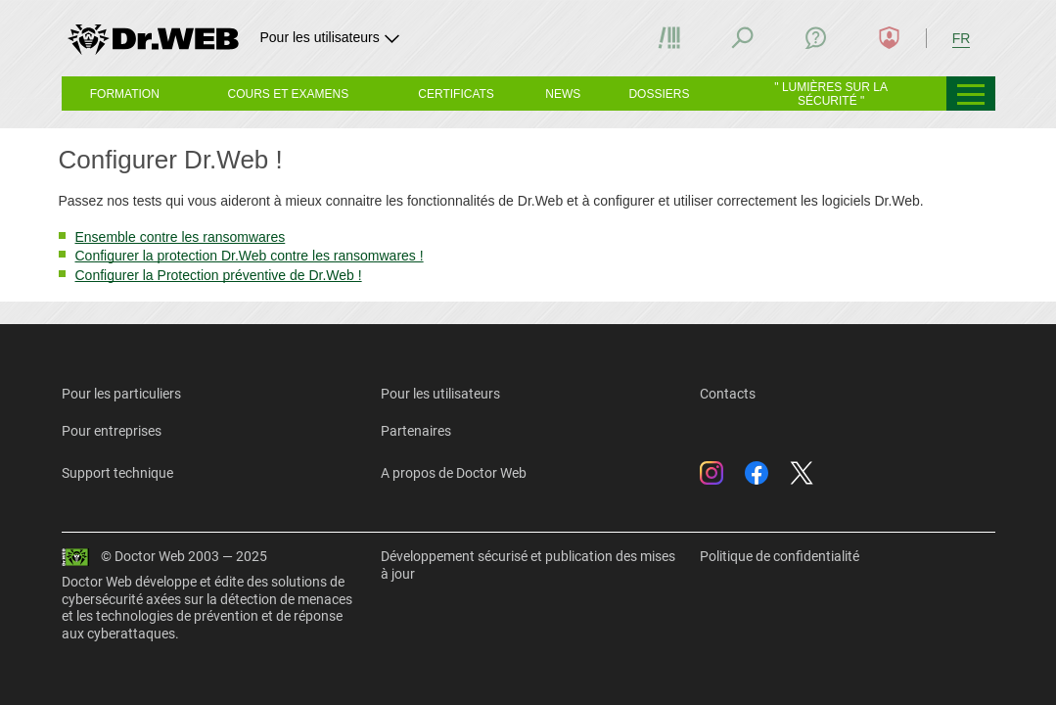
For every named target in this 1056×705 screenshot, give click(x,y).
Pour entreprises (111, 431)
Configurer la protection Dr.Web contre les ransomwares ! (249, 255)
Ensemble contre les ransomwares (180, 237)
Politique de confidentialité (779, 556)
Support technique (117, 473)
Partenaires (416, 431)
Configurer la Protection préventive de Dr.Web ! (218, 275)
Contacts (728, 393)
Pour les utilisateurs (440, 393)
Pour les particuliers (121, 393)
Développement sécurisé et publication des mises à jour (528, 565)
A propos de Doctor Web (454, 473)
